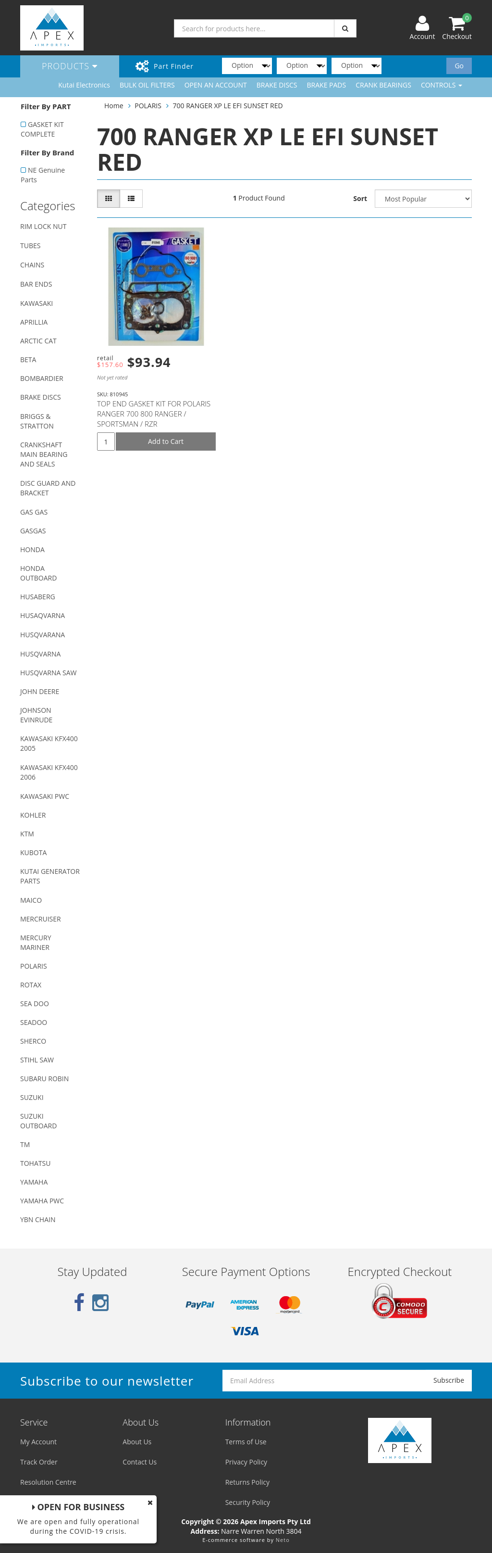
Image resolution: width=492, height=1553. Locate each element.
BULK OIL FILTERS (147, 84)
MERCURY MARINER (35, 942)
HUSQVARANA (42, 634)
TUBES (30, 245)
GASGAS (33, 530)
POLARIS (33, 966)
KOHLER (33, 815)
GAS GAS (34, 512)
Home (113, 105)
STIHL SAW (37, 1059)
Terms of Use (246, 1441)
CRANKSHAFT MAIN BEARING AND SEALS (43, 454)
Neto (283, 1539)
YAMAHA (34, 1182)
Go (459, 65)
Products (70, 66)
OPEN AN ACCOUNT (215, 84)
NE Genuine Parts (43, 174)
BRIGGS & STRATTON (37, 421)
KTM (27, 833)
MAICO (31, 900)
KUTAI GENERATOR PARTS (50, 876)
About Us (137, 1441)
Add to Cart (166, 441)
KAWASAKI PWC (44, 796)
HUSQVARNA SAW (48, 672)
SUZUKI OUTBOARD (38, 1120)
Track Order (39, 1461)
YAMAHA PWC (42, 1200)
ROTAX (30, 984)
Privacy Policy (246, 1461)
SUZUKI (32, 1097)
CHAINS (32, 264)
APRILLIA (34, 322)
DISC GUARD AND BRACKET (47, 488)
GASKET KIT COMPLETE (42, 129)
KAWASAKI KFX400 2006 (49, 772)
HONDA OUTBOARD (38, 573)
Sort (360, 198)
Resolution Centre (48, 1482)
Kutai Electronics (84, 84)
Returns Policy (247, 1482)
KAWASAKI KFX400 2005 (49, 743)
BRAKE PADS (326, 84)
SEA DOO (34, 1003)
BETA (28, 359)
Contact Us (140, 1461)
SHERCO (33, 1041)
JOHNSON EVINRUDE (36, 715)
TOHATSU (35, 1163)
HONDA (32, 549)
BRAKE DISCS (277, 84)
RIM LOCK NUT (43, 226)
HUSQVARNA (40, 653)
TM (25, 1144)
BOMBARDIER (41, 378)
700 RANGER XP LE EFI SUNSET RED (228, 105)
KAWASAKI (36, 303)
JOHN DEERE (39, 691)
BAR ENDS (36, 284)
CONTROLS (441, 84)
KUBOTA (33, 852)
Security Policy (247, 1502)
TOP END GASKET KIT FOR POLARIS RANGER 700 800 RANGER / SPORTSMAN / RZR (153, 414)
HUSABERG (37, 596)
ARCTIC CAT (38, 340)
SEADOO (33, 1022)
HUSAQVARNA (42, 615)
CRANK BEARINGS (383, 84)
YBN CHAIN (38, 1219)
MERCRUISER (40, 918)
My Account (38, 1441)
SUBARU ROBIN (44, 1078)
